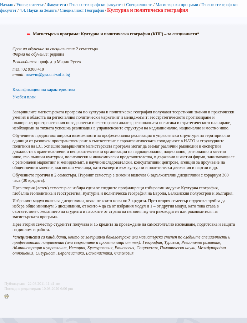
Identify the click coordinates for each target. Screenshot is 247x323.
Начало (6, 4)
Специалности (139, 4)
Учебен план (24, 96)
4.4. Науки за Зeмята (38, 10)
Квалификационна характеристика (43, 89)
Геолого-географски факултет (96, 4)
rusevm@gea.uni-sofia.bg (48, 74)
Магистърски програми (177, 4)
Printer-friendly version (8, 296)
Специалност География (82, 10)
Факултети (56, 4)
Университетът (30, 4)
